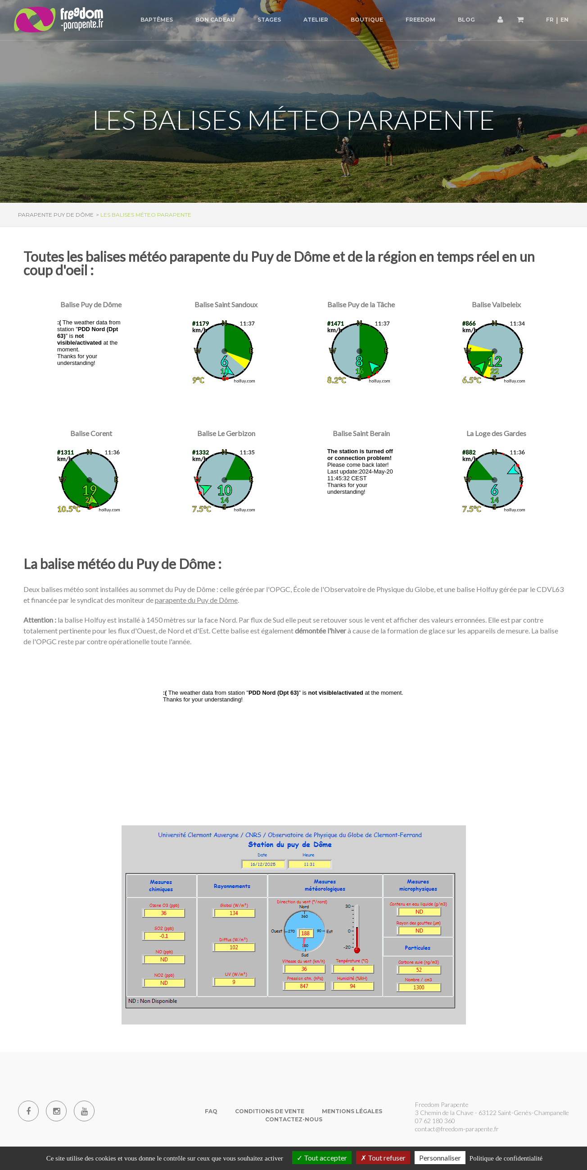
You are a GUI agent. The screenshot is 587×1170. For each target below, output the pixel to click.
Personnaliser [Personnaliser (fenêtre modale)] (440, 1157)
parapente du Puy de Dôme (196, 600)
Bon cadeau (215, 19)
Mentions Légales (352, 1111)
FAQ (211, 1111)
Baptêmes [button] (156, 19)
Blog (466, 19)
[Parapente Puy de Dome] (59, 20)
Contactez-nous (293, 1119)
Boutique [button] (367, 19)
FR (550, 19)
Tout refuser (383, 1157)
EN (564, 19)
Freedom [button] (420, 19)
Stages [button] (269, 19)
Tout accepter (322, 1157)
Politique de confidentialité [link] (506, 1158)
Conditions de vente (269, 1111)
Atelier (315, 19)
